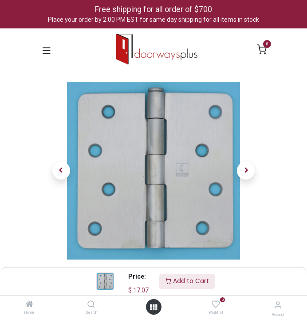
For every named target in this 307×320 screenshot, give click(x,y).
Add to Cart (187, 280)
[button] (61, 171)
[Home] (29, 304)
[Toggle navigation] (46, 49)
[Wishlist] (216, 304)
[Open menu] (153, 307)
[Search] (91, 304)
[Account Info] (278, 305)
